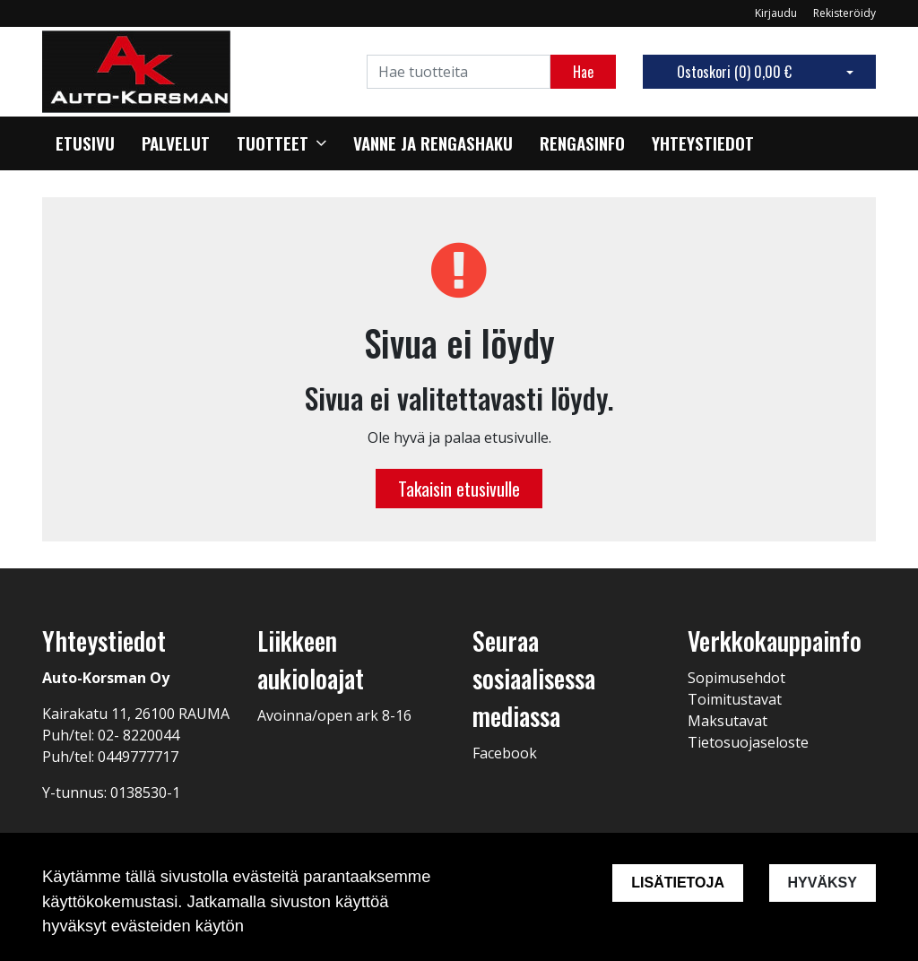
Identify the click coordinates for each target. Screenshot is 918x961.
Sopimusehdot (736, 678)
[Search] (458, 72)
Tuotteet (272, 143)
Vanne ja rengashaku (433, 143)
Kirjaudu (777, 13)
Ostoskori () (734, 71)
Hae (583, 71)
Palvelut (176, 143)
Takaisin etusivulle (459, 488)
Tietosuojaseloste (748, 742)
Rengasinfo (582, 143)
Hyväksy (822, 882)
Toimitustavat (735, 699)
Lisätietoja (677, 882)
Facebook (504, 753)
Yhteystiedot (703, 143)
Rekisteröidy (844, 13)
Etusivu (85, 143)
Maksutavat (727, 721)
